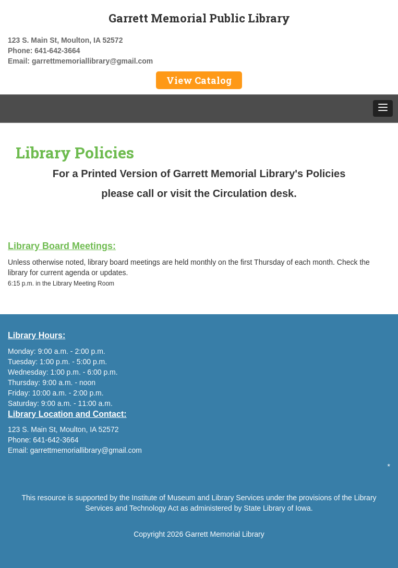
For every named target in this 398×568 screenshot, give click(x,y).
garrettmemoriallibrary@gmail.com (92, 61)
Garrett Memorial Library (224, 534)
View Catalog (199, 80)
